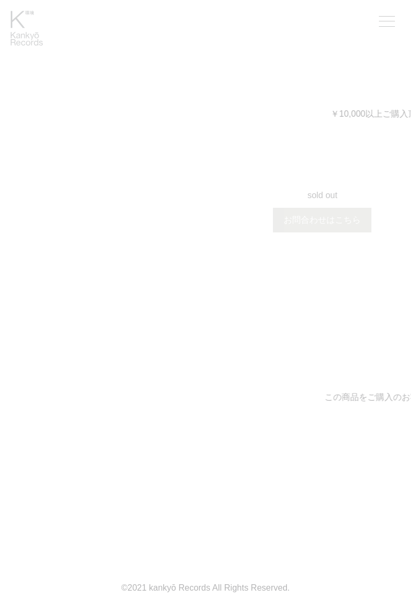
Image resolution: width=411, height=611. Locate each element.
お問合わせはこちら (322, 219)
